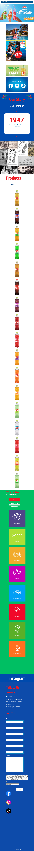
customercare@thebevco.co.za (15, 706)
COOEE (12, 184)
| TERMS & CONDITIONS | (17, 849)
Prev (18, 113)
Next (18, 138)
